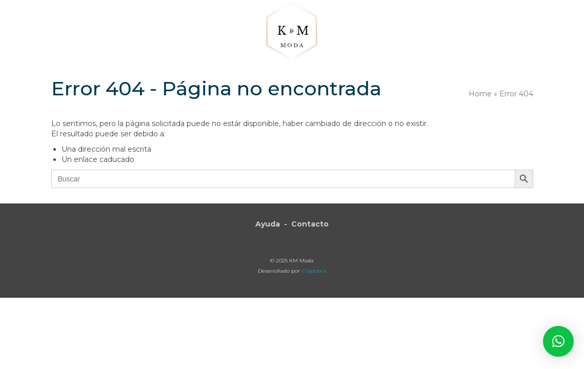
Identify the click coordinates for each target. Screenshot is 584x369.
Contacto (310, 224)
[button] (495, 31)
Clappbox (314, 271)
